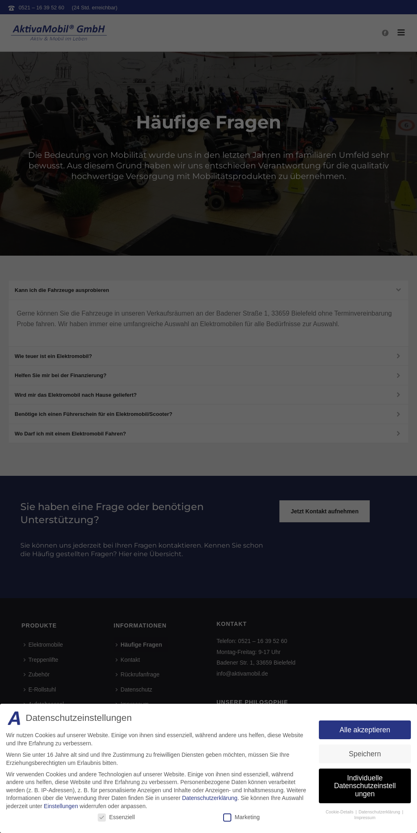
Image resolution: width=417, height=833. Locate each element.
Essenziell (116, 817)
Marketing (241, 817)
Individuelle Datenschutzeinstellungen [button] (365, 786)
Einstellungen (61, 806)
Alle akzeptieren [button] (365, 730)
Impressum (364, 817)
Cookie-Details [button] (340, 811)
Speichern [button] (365, 754)
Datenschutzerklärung (209, 798)
